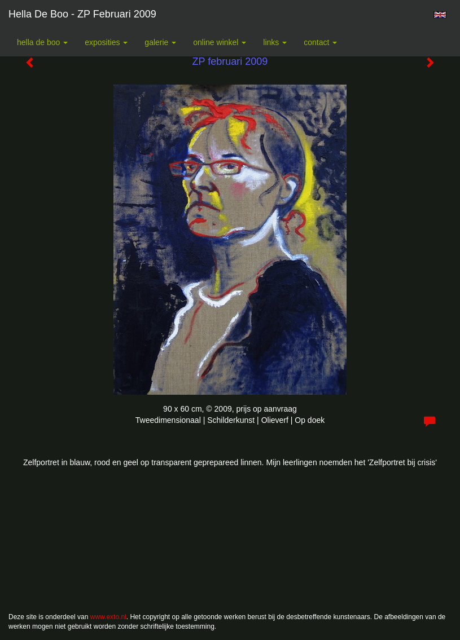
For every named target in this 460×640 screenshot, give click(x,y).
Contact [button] (320, 42)
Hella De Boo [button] (42, 42)
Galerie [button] (160, 42)
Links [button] (275, 42)
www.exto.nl (108, 617)
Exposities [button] (106, 42)
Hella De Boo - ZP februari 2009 (82, 14)
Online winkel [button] (219, 42)
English (439, 14)
